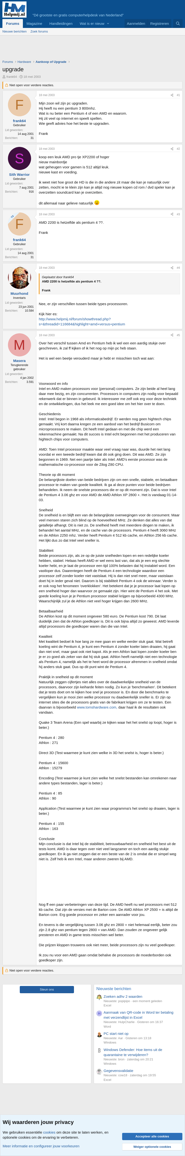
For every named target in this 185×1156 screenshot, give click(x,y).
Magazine (34, 23)
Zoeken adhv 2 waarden (123, 996)
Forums (12, 23)
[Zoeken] (178, 23)
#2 (178, 149)
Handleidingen (61, 23)
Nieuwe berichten (14, 31)
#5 (178, 335)
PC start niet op (116, 1033)
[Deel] (172, 95)
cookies (49, 1132)
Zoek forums (39, 31)
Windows (110, 1042)
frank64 (12, 77)
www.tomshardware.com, (97, 707)
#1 (178, 95)
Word (107, 1026)
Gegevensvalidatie (118, 1071)
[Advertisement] (90, 48)
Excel (107, 1005)
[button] (108, 23)
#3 (178, 214)
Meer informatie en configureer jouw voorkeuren (41, 1146)
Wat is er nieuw (92, 23)
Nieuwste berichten (113, 988)
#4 (178, 267)
